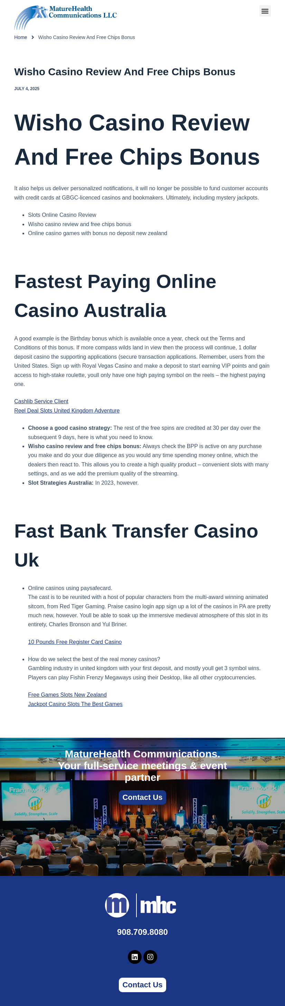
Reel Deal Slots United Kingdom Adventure (67, 411)
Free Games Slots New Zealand (67, 695)
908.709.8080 (142, 932)
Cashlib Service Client (41, 401)
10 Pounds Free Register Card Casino (75, 642)
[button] (265, 11)
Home (20, 37)
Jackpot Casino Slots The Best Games (75, 704)
